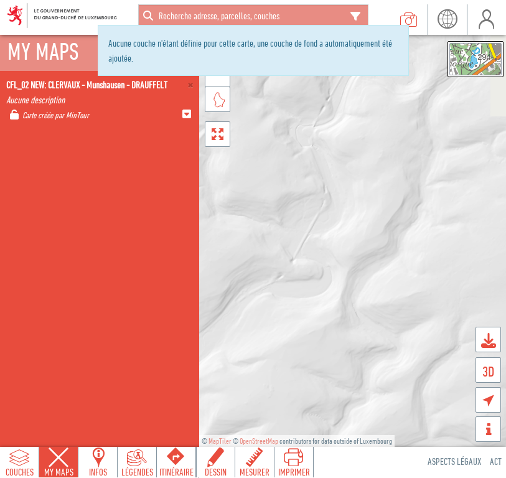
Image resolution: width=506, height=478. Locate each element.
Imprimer (294, 471)
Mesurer (254, 471)
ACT (496, 461)
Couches (20, 471)
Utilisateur (486, 19)
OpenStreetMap (259, 441)
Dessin (216, 471)
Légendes (137, 471)
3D (488, 371)
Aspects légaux (454, 461)
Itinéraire (176, 471)
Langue (447, 19)
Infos (98, 471)
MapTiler (220, 441)
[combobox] (253, 15)
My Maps (58, 471)
